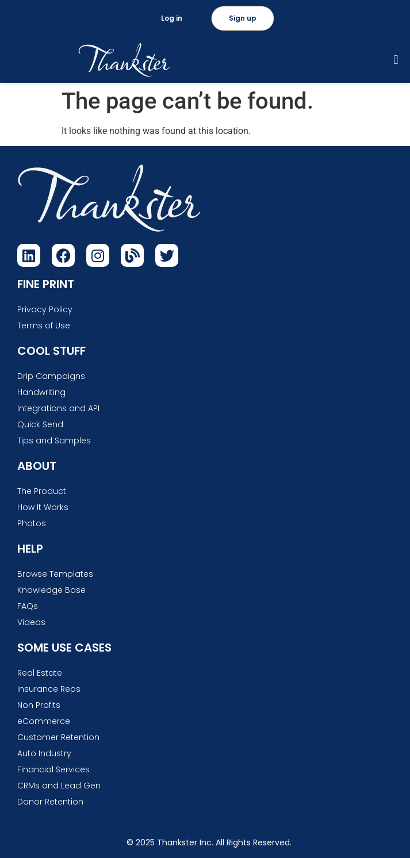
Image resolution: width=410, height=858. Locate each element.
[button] (395, 60)
